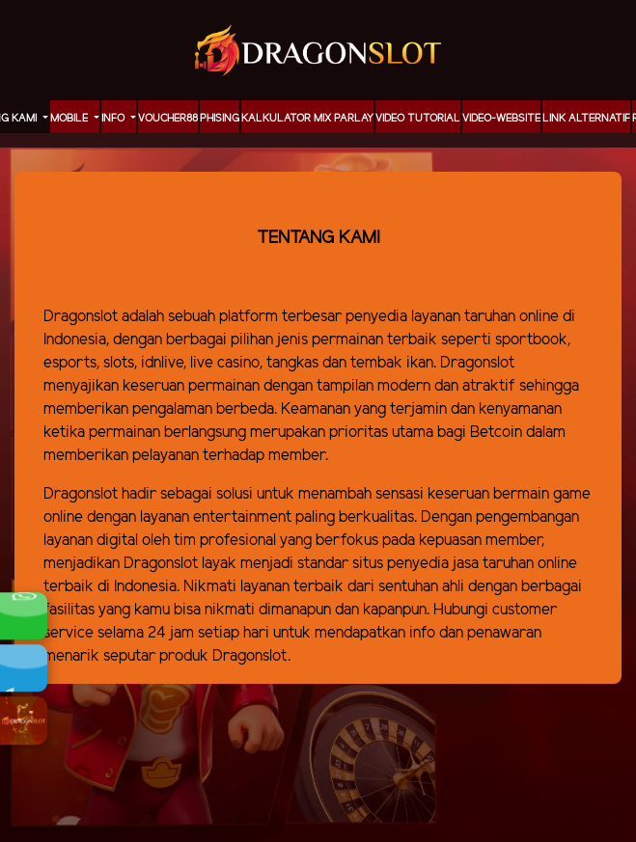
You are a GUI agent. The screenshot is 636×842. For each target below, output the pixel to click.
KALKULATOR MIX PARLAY (307, 118)
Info (114, 118)
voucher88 (168, 118)
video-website (501, 118)
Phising (219, 118)
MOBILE (70, 118)
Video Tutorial (417, 118)
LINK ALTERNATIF (586, 118)
